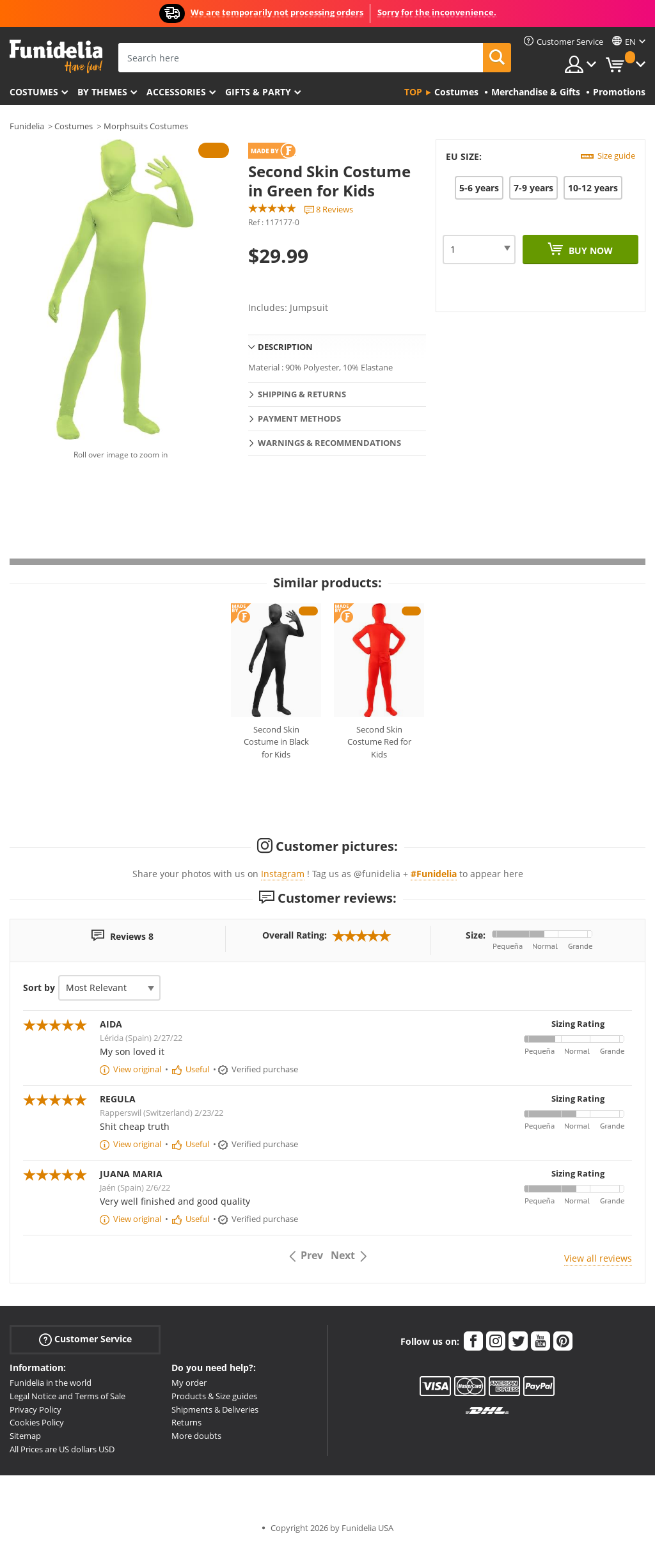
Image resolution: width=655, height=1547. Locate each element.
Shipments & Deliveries (214, 1409)
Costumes (34, 92)
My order (189, 1382)
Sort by (39, 987)
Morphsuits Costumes (146, 126)
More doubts (196, 1435)
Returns (186, 1422)
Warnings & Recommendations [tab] (329, 442)
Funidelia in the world (50, 1382)
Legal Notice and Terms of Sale (67, 1396)
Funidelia (27, 126)
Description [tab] (285, 347)
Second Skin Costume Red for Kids (379, 742)
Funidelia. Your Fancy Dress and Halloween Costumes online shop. (56, 57)
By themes (102, 92)
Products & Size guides (214, 1396)
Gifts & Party (258, 92)
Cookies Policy (37, 1422)
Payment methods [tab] (299, 418)
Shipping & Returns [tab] (302, 394)
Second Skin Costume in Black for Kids (276, 742)
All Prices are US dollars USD (62, 1449)
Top (413, 92)
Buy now (589, 250)
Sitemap (25, 1435)
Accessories (176, 92)
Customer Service (85, 1339)
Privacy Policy (35, 1409)
